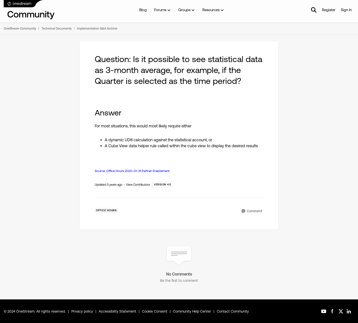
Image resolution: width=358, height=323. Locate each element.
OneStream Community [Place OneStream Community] (20, 28)
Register (328, 10)
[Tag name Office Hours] (106, 210)
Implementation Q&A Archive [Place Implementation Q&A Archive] (97, 28)
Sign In (346, 10)
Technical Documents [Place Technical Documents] (57, 28)
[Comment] (251, 211)
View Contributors (138, 184)
